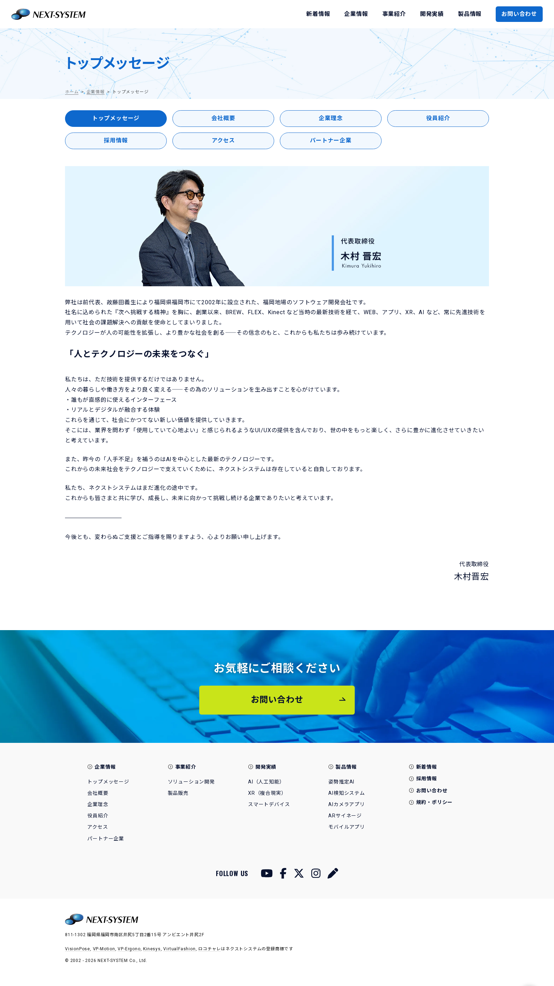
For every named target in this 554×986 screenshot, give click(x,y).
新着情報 (426, 767)
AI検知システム (346, 793)
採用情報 (116, 140)
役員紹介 (438, 118)
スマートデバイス (269, 804)
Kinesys (152, 948)
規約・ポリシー (434, 802)
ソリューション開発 (191, 782)
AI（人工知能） (266, 782)
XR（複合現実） (267, 793)
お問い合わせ (519, 14)
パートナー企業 (331, 140)
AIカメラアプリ (346, 804)
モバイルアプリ (346, 827)
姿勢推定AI (341, 782)
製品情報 (346, 767)
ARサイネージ (345, 815)
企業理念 (330, 118)
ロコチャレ (209, 948)
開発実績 (265, 767)
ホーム (71, 91)
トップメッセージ (116, 118)
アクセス (223, 140)
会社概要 (223, 118)
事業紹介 (185, 767)
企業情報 (96, 91)
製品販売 (178, 793)
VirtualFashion (179, 948)
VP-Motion (104, 948)
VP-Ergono (129, 948)
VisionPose (77, 948)
